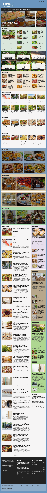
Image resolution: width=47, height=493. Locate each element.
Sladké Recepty (34, 464)
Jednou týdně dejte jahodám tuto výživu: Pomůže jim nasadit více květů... (41, 47)
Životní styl (29, 9)
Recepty (9, 9)
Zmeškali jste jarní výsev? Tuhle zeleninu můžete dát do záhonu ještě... (26, 47)
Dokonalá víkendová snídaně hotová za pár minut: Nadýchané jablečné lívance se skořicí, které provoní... (21, 311)
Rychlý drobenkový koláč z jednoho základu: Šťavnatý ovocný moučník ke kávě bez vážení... (23, 143)
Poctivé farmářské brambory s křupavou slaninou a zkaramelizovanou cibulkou (20, 275)
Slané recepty (34, 466)
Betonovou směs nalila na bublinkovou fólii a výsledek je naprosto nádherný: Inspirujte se (14, 101)
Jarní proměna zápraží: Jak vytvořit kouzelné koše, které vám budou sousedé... (41, 307)
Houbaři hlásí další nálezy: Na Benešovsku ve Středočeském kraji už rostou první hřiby (8, 56)
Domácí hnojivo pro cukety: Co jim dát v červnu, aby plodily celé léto (6, 111)
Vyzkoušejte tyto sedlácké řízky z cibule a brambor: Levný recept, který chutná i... (40, 17)
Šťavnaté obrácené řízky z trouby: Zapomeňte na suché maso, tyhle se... (26, 76)
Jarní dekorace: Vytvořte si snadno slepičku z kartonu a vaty (41, 317)
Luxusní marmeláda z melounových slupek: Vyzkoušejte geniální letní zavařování (14, 142)
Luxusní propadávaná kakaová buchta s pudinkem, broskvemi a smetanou (11, 81)
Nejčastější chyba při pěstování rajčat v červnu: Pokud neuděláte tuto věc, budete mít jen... (20, 346)
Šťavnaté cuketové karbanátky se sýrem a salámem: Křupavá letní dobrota (20, 435)
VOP (27, 485)
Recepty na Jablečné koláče (37, 471)
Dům (21, 9)
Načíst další (16, 455)
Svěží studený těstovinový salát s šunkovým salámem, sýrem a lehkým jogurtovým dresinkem (40, 127)
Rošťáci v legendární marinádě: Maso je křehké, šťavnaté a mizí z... (41, 86)
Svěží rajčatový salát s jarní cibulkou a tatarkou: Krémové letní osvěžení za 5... (40, 25)
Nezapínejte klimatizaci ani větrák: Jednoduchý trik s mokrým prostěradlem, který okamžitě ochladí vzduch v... (21, 299)
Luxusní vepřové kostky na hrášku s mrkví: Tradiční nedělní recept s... (26, 86)
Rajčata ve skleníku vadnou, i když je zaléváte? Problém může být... (41, 32)
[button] (44, 9)
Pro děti (24, 9)
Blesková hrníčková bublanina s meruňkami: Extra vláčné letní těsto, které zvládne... (41, 76)
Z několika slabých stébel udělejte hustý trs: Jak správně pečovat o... (26, 42)
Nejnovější (5, 9)
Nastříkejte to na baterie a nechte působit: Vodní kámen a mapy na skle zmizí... (20, 379)
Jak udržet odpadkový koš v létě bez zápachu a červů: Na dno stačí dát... (21, 357)
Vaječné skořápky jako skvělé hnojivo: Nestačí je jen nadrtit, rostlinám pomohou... (8, 41)
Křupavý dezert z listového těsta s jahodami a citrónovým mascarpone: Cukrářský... (26, 81)
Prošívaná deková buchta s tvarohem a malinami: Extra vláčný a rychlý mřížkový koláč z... (21, 446)
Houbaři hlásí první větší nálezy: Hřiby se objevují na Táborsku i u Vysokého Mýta (23, 57)
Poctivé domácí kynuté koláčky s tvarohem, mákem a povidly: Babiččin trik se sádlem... (32, 127)
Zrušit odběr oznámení (39, 485)
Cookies (33, 485)
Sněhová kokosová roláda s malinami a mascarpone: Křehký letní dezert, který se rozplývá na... (21, 391)
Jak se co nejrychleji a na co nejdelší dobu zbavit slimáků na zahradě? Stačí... (21, 241)
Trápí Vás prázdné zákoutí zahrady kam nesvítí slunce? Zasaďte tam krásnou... (41, 42)
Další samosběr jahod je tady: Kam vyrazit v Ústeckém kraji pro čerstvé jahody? (23, 66)
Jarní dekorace (34, 475)
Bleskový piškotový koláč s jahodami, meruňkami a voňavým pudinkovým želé (10, 24)
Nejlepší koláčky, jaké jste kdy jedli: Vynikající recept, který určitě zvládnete (41, 250)
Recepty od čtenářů (35, 467)
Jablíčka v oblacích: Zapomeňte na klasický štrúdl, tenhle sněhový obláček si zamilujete (32, 142)
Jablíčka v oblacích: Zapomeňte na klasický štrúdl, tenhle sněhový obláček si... (38, 238)
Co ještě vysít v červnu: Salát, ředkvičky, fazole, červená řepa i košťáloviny (32, 101)
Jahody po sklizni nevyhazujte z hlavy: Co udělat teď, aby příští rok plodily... (23, 101)
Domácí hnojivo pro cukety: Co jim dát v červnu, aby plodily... (38, 334)
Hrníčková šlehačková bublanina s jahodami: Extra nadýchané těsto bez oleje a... (41, 81)
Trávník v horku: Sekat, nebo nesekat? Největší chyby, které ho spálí (14, 111)
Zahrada (17, 9)
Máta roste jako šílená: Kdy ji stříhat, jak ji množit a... (41, 36)
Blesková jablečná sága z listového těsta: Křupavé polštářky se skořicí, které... (41, 256)
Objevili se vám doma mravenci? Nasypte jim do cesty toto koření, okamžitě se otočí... (20, 323)
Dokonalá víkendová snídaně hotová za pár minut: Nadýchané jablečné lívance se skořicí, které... (40, 143)
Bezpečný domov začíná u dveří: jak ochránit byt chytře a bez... (38, 374)
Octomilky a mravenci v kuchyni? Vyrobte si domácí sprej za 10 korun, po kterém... (38, 402)
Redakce (21, 485)
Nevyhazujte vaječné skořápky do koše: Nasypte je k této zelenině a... (26, 32)
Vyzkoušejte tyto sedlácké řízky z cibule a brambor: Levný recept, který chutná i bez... (38, 397)
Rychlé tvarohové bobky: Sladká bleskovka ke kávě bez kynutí (41, 261)
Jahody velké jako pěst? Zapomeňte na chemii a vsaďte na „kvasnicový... (41, 357)
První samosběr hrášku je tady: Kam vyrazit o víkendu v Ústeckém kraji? (8, 67)
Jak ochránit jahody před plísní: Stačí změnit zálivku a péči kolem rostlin (23, 111)
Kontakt (30, 485)
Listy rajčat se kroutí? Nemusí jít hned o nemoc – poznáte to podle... (31, 111)
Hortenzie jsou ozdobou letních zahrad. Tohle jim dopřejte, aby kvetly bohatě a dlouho (41, 111)
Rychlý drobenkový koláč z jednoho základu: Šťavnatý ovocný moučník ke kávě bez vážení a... (21, 252)
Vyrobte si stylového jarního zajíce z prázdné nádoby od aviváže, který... (41, 312)
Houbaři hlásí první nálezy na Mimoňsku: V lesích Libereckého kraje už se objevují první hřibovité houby (38, 66)
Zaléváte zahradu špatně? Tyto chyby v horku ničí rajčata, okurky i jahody (40, 101)
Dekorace (13, 9)
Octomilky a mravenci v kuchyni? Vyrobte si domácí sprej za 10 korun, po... (30, 17)
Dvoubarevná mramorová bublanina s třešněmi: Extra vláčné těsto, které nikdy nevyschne (11, 86)
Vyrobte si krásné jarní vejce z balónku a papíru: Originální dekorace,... (38, 283)
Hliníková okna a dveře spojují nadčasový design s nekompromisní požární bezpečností (21, 424)
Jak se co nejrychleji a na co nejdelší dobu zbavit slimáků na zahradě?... (5, 101)
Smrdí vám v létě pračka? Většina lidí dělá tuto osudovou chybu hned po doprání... (21, 402)
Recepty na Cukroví (35, 476)
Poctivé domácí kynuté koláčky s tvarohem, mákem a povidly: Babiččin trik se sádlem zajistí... (20, 334)
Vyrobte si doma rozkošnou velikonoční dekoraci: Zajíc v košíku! (41, 296)
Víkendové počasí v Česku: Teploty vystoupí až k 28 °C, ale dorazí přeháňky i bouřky (38, 57)
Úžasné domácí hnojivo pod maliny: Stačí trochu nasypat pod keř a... (41, 352)
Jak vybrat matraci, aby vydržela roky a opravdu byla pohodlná (41, 389)
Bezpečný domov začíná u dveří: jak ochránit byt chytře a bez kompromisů (21, 413)
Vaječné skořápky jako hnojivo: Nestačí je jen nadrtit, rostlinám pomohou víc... (26, 37)
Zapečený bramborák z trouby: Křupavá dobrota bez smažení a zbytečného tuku (30, 25)
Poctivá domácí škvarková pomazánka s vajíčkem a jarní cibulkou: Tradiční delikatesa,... (11, 76)
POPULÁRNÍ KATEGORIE (37, 460)
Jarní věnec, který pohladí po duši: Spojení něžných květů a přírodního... (41, 301)
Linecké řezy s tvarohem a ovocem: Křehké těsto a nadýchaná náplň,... (41, 266)
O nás (24, 485)
